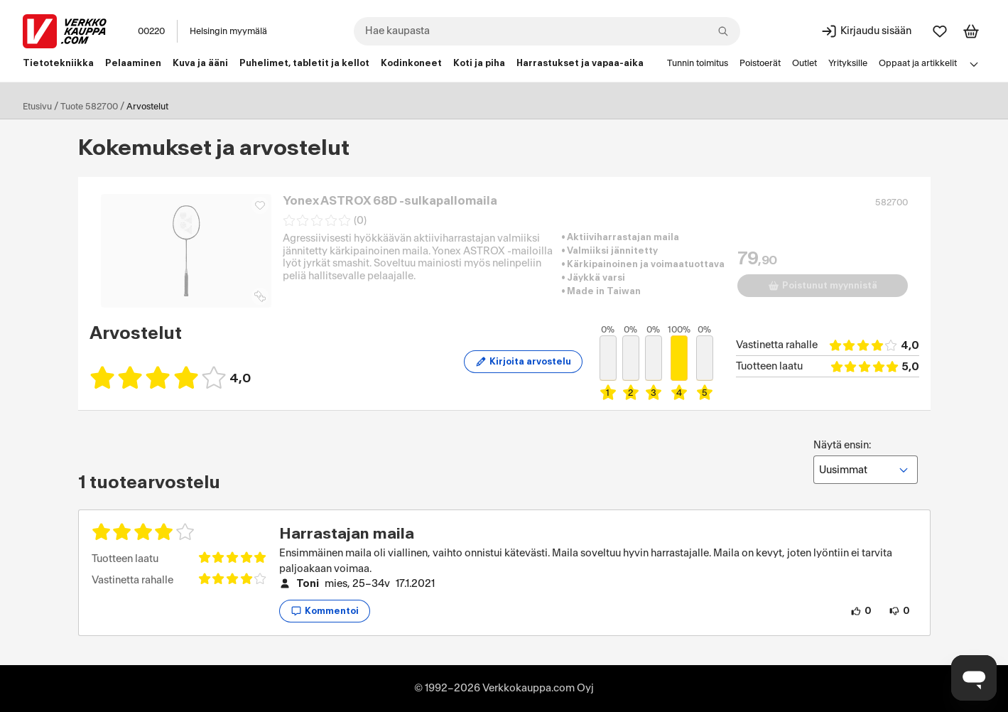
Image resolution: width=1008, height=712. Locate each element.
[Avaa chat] (974, 678)
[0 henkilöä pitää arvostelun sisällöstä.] (861, 611)
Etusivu (37, 106)
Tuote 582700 (89, 106)
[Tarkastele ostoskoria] (971, 31)
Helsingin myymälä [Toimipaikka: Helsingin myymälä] (228, 31)
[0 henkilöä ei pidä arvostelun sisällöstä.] (899, 611)
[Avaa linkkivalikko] (974, 64)
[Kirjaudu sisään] (866, 31)
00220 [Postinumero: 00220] (151, 31)
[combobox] (547, 31)
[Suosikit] (940, 31)
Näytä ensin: (865, 462)
